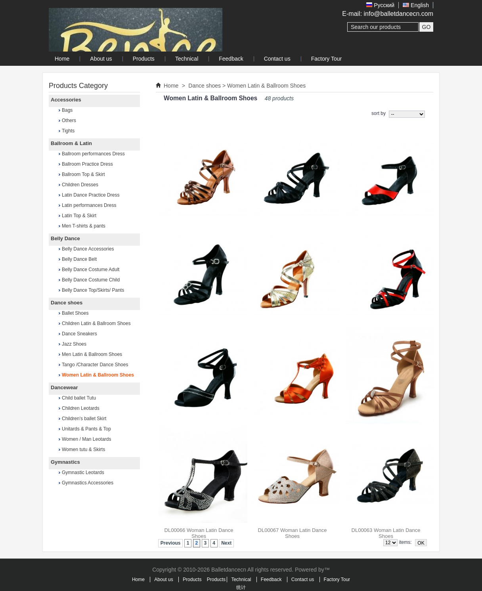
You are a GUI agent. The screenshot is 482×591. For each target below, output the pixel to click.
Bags (67, 110)
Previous (171, 543)
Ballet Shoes (75, 313)
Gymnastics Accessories (87, 483)
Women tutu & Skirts (83, 449)
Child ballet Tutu (79, 398)
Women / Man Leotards (86, 439)
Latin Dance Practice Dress (90, 195)
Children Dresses (80, 184)
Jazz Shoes (74, 344)
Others (69, 120)
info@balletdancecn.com (398, 13)
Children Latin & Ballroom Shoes (96, 323)
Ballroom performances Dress (93, 154)
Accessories (66, 100)
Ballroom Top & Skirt (83, 174)
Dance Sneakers (79, 334)
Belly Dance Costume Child (91, 280)
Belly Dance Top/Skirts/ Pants (93, 290)
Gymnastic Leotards (83, 472)
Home (171, 85)
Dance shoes (66, 303)
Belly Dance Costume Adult (90, 269)
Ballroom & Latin (71, 143)
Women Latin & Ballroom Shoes (98, 375)
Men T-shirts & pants (83, 226)
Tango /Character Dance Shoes (95, 364)
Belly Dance (65, 238)
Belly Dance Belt (79, 259)
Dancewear (64, 387)
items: (405, 542)
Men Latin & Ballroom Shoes (92, 354)
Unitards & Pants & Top (86, 429)
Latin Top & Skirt (79, 215)
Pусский (380, 5)
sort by (378, 113)
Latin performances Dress (89, 205)
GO (426, 27)
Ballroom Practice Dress (87, 164)
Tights (68, 131)
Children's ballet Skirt (84, 418)
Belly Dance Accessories (88, 249)
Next (226, 543)
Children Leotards (80, 408)
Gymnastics (65, 462)
